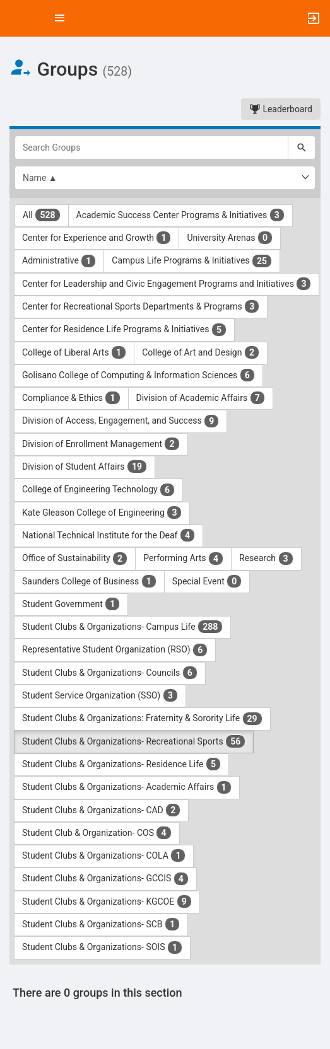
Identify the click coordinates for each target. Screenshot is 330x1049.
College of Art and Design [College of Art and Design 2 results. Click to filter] (200, 352)
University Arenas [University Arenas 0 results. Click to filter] (230, 238)
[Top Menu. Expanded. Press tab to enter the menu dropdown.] (60, 18)
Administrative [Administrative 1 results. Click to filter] (59, 261)
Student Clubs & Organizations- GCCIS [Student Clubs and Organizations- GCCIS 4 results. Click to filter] (105, 879)
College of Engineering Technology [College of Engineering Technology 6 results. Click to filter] (98, 490)
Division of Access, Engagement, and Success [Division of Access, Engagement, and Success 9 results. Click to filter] (120, 421)
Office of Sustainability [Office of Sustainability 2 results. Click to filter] (74, 558)
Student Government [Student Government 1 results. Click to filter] (71, 604)
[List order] (165, 178)
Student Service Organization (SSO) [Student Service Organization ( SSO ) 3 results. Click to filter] (100, 695)
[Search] (301, 147)
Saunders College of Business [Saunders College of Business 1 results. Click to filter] (89, 581)
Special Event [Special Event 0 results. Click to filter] (207, 581)
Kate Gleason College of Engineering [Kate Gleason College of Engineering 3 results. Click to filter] (102, 512)
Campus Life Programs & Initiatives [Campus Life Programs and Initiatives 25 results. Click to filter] (192, 261)
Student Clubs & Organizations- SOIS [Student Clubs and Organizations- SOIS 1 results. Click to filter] (102, 947)
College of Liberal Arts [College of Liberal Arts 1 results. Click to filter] (74, 352)
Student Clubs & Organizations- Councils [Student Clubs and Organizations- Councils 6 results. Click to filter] (109, 673)
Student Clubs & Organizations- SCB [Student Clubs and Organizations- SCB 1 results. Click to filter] (101, 924)
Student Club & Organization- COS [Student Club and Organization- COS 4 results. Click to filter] (97, 833)
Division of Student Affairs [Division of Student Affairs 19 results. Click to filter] (84, 466)
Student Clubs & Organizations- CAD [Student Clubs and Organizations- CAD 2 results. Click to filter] (101, 810)
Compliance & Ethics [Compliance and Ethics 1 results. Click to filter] (71, 398)
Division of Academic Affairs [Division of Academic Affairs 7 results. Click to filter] (200, 398)
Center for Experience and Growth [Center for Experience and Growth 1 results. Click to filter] (96, 238)
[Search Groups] (151, 147)
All (42, 215)
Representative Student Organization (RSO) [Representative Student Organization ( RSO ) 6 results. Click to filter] (115, 650)
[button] (16, 18)
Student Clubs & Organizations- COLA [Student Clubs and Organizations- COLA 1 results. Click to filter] (104, 855)
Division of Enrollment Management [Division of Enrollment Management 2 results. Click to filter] (101, 444)
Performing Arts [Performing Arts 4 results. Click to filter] (183, 558)
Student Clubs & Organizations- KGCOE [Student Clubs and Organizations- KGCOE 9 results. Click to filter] (107, 901)
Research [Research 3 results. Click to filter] (266, 558)
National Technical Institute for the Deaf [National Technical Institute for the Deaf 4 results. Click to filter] (108, 535)
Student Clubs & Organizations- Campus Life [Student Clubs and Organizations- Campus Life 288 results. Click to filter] (122, 627)
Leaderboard (280, 109)
